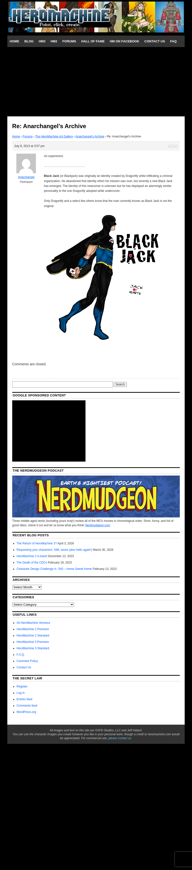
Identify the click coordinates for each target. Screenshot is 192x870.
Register (22, 686)
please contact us (119, 738)
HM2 (54, 41)
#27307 (173, 146)
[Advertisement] (96, 81)
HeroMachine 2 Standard (33, 635)
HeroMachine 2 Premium (33, 629)
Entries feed (24, 699)
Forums (69, 41)
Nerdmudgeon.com (97, 525)
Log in (21, 693)
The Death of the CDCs (32, 562)
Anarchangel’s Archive (89, 136)
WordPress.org (26, 712)
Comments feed (27, 705)
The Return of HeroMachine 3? (37, 543)
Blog (29, 41)
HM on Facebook (124, 41)
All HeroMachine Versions (33, 623)
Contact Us (154, 41)
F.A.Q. (21, 654)
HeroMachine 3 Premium (33, 642)
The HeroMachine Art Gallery (54, 136)
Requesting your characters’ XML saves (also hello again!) (54, 549)
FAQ (173, 41)
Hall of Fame (93, 41)
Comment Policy (27, 661)
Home (14, 41)
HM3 (42, 41)
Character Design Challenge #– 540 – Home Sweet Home (54, 569)
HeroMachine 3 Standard (33, 648)
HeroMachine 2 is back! (32, 556)
